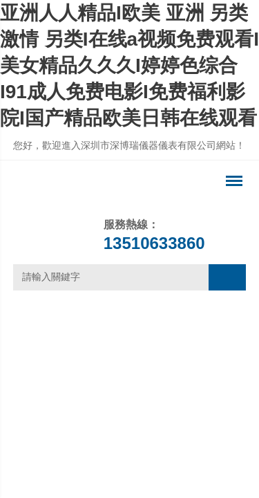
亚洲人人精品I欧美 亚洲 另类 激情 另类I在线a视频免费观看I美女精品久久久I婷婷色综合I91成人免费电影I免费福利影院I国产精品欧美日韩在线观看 (129, 65)
